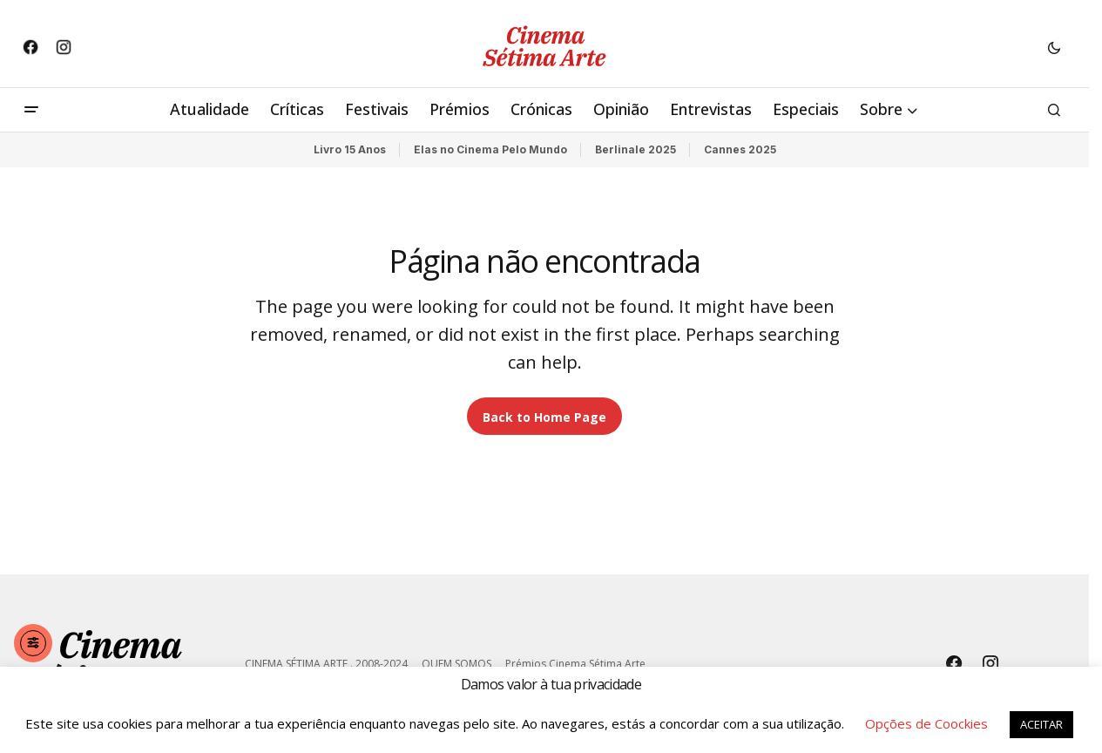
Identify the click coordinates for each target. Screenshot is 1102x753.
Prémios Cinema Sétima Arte (575, 663)
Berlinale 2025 (635, 149)
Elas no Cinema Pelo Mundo (490, 149)
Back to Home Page (544, 417)
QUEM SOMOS (456, 663)
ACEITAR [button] (1041, 724)
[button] (1054, 47)
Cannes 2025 (740, 149)
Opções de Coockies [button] (926, 723)
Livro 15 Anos (350, 149)
